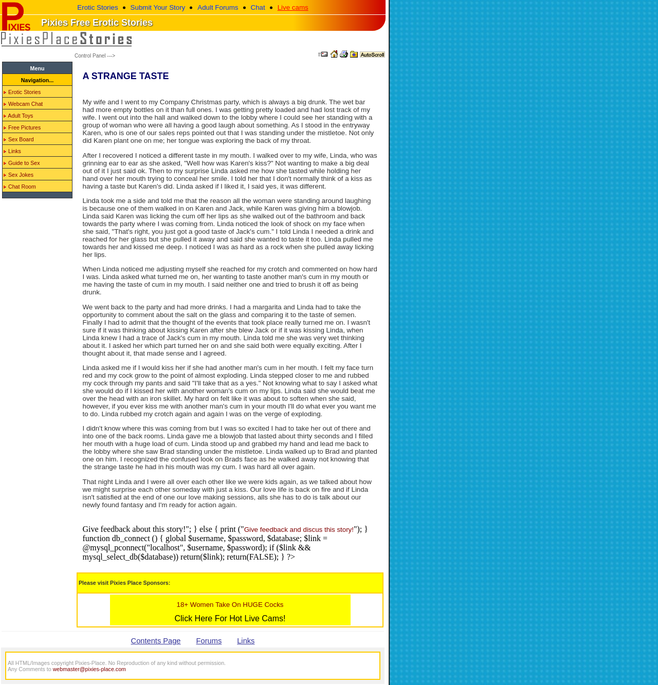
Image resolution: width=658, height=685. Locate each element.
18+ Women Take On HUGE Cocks (229, 604)
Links (12, 151)
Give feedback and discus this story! (299, 529)
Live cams (293, 7)
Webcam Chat (23, 104)
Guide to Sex (22, 163)
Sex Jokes (18, 175)
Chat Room (20, 186)
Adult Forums (217, 7)
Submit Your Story (158, 7)
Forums (209, 641)
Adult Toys (18, 116)
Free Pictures (22, 127)
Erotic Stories (97, 7)
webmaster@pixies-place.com (89, 669)
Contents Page (156, 641)
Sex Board (19, 139)
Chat (258, 7)
